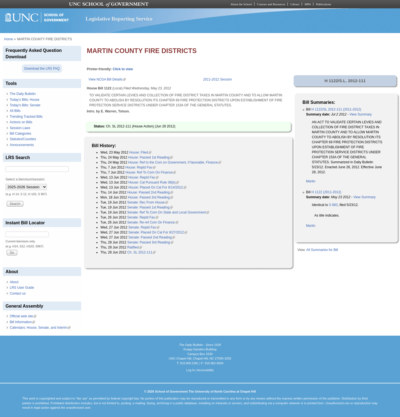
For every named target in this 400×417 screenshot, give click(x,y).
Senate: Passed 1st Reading (150, 207)
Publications (323, 4)
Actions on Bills (21, 122)
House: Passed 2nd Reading (150, 192)
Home (8, 39)
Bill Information (22, 322)
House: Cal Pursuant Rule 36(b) (153, 182)
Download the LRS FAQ (41, 69)
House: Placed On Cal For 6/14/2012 (157, 187)
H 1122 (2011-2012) (326, 192)
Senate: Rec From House (147, 202)
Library (294, 4)
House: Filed (140, 152)
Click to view (123, 69)
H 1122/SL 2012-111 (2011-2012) (336, 109)
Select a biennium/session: (25, 179)
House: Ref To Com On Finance (150, 172)
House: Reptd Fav (140, 167)
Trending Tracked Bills (26, 117)
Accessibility (205, 370)
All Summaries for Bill (322, 250)
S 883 (333, 205)
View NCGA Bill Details (107, 79)
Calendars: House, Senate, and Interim (40, 328)
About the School (241, 4)
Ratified (134, 247)
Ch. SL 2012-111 (141, 252)
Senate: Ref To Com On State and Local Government (168, 212)
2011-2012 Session (217, 79)
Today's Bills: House (24, 100)
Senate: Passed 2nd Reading (151, 237)
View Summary (360, 114)
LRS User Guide (22, 288)
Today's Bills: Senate (25, 105)
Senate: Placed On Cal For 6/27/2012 (157, 232)
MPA (307, 4)
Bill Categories (20, 133)
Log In (190, 370)
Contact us (18, 293)
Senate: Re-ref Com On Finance (152, 222)
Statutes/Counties (23, 139)
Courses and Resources (271, 4)
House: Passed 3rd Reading (150, 197)
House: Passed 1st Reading (150, 157)
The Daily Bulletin (23, 94)
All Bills (15, 111)
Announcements (22, 145)
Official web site (23, 316)
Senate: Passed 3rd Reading (150, 242)
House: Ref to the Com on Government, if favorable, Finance (174, 162)
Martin (310, 181)
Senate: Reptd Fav (142, 217)
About (14, 282)
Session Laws (20, 128)
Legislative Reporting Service (119, 19)
